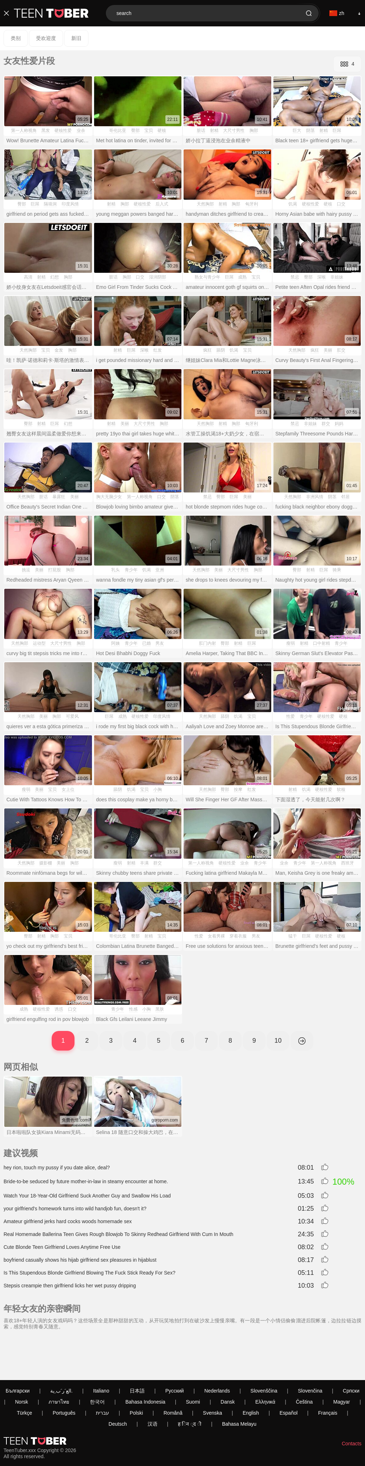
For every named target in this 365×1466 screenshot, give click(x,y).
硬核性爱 (63, 130)
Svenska (212, 1373)
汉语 (153, 1384)
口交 (341, 203)
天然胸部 (205, 203)
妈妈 (339, 423)
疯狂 (207, 350)
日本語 (137, 1351)
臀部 (135, 130)
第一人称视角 (24, 130)
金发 (59, 350)
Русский (174, 1351)
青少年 (131, 569)
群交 (326, 423)
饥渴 (292, 203)
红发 (157, 350)
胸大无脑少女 (109, 496)
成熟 (242, 277)
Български (18, 1351)
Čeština (304, 1362)
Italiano (101, 1351)
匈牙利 (251, 203)
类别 (16, 38)
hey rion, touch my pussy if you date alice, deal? (57, 1167)
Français (327, 1373)
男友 (159, 643)
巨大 (297, 130)
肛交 (341, 350)
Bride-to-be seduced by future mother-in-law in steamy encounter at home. (86, 1181)
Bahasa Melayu (239, 1384)
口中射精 (321, 643)
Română (173, 1373)
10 (278, 1040)
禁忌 (295, 277)
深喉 (321, 277)
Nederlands (217, 1351)
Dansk (228, 1362)
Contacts (351, 1404)
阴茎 (310, 130)
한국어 (97, 1362)
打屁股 (54, 569)
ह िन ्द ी (189, 1384)
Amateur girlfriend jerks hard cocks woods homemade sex (68, 1221)
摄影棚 (45, 862)
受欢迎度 (46, 38)
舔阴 (220, 350)
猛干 (292, 936)
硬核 (162, 130)
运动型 (39, 643)
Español (288, 1373)
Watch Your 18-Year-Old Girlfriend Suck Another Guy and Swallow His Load (87, 1196)
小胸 (157, 789)
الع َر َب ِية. (61, 1351)
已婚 (146, 643)
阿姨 (115, 643)
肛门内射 (207, 643)
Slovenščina (264, 1351)
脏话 (201, 130)
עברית (102, 1373)
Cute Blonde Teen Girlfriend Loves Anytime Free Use (62, 1247)
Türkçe (24, 1373)
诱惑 (59, 1009)
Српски (351, 1351)
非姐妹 (336, 277)
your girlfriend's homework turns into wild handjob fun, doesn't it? (75, 1208)
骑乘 (337, 569)
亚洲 (159, 569)
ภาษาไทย (58, 1362)
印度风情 (70, 203)
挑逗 (26, 569)
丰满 (144, 862)
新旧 (76, 38)
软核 (341, 789)
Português (64, 1373)
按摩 (238, 789)
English (251, 1373)
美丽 (328, 350)
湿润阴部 (157, 277)
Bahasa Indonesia (145, 1362)
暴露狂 (58, 496)
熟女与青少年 (207, 277)
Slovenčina (310, 1351)
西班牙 (347, 862)
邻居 (345, 496)
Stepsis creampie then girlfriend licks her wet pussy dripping (70, 1285)
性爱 (290, 716)
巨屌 (337, 130)
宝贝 (148, 130)
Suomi (193, 1362)
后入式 (161, 203)
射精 (214, 130)
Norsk (21, 1362)
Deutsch (118, 1384)
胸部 (254, 130)
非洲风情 (314, 496)
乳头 (115, 569)
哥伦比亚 (117, 130)
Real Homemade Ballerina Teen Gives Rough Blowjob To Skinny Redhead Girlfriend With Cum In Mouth (118, 1234)
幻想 (54, 277)
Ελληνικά (265, 1362)
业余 (81, 130)
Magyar (341, 1362)
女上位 (68, 789)
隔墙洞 (50, 203)
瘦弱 (290, 643)
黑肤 (159, 1009)
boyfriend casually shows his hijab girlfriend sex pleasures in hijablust (80, 1260)
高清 (28, 277)
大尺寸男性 (234, 130)
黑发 (45, 130)
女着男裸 (216, 936)
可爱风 (72, 716)
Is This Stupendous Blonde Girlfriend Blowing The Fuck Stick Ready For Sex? (89, 1273)
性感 (133, 1009)
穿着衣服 (238, 936)
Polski (136, 1373)
